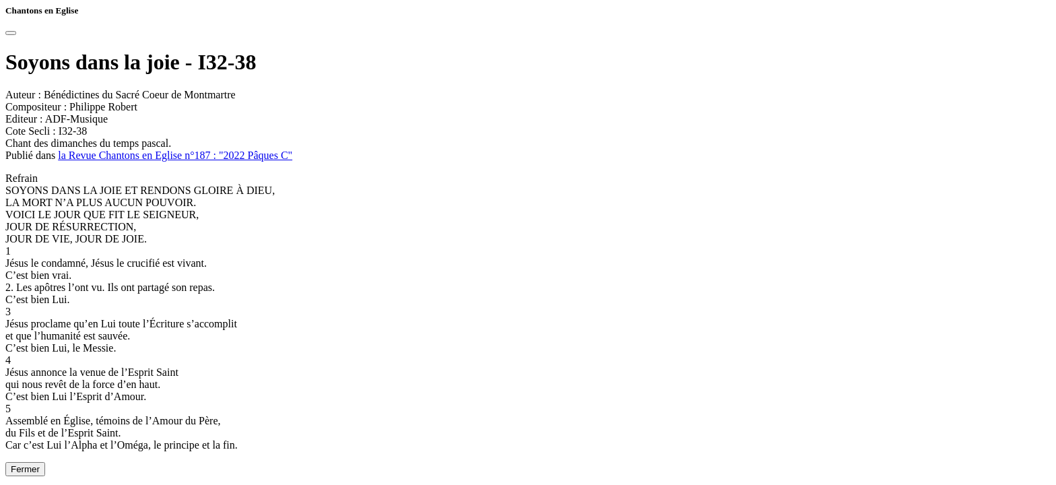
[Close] (10, 33)
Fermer (25, 469)
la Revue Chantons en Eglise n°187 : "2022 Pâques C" (175, 155)
